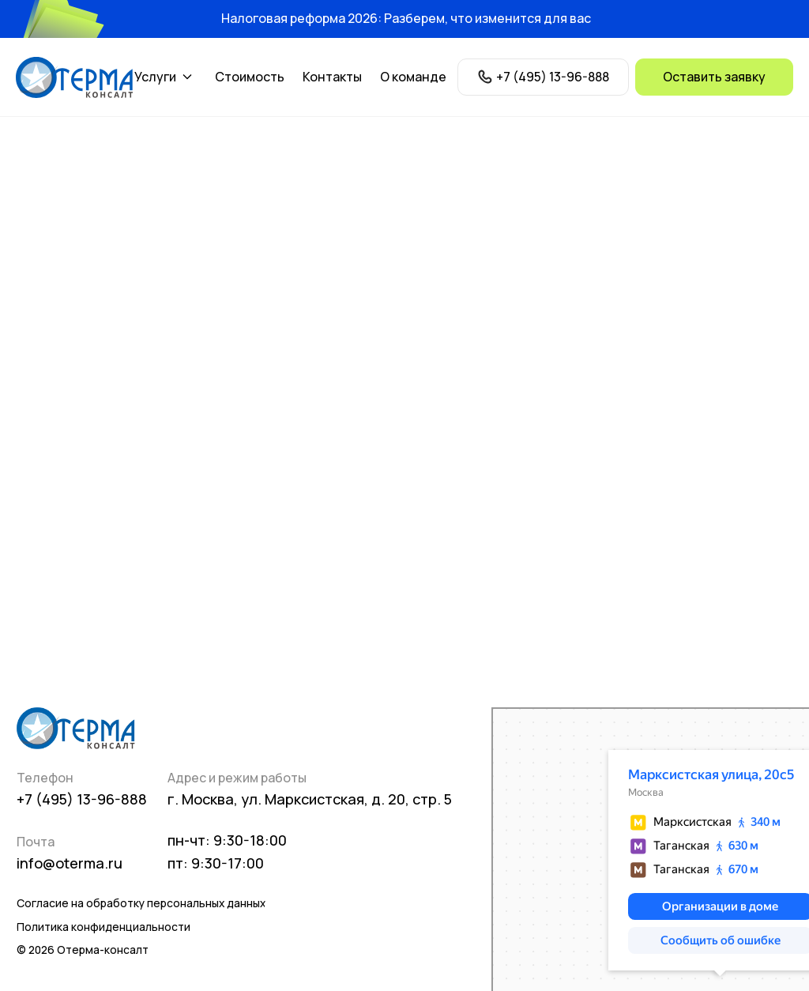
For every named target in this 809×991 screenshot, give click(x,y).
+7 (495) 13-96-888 (82, 798)
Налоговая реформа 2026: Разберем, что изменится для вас (406, 18)
